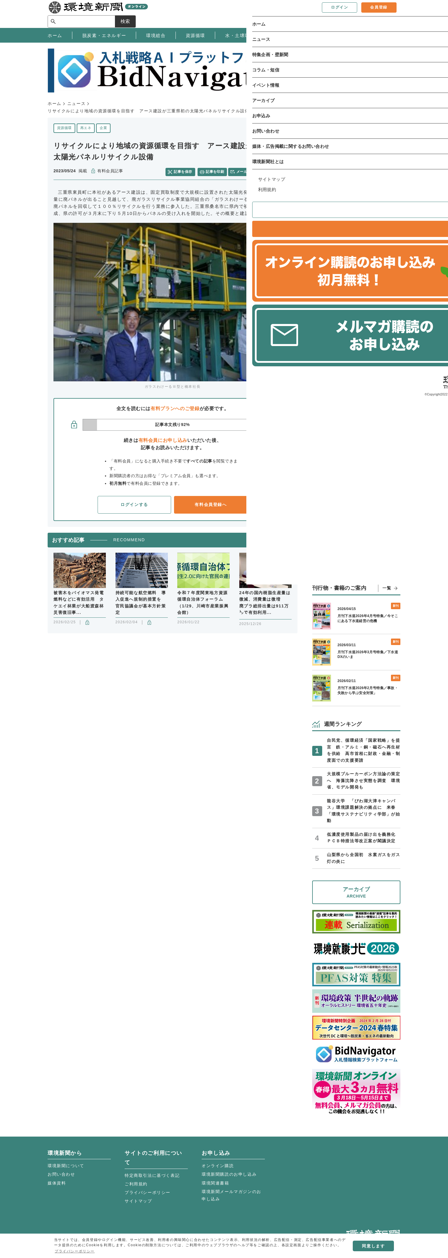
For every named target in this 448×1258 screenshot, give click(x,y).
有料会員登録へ (211, 504)
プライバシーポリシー (147, 1192)
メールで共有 (248, 171)
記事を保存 (184, 171)
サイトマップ (138, 1201)
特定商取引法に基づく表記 (152, 1175)
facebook (279, 171)
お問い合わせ (61, 1174)
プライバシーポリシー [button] (75, 1251)
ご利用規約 (136, 1184)
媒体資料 (57, 1183)
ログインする (134, 504)
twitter (269, 171)
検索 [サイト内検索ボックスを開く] (389, 13)
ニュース (76, 103)
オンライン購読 (218, 1165)
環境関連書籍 (215, 1183)
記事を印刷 (215, 171)
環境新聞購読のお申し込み (229, 1174)
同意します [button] (373, 1246)
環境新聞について (66, 1165)
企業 (103, 128)
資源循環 (64, 128)
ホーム (54, 103)
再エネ (85, 128)
